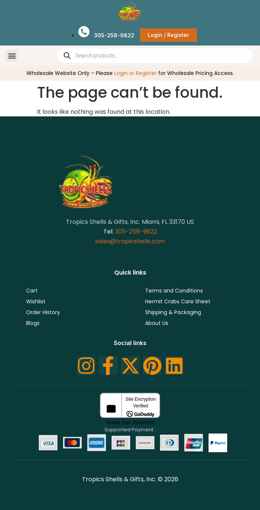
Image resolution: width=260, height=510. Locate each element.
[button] (12, 56)
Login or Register (135, 73)
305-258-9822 (136, 231)
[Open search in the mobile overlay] (154, 56)
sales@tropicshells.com (130, 241)
